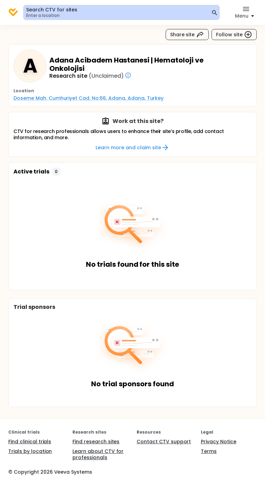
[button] (56, 172)
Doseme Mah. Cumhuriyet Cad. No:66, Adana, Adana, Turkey (88, 98)
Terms (209, 451)
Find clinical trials (29, 441)
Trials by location (30, 451)
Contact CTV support (164, 441)
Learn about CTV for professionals (98, 454)
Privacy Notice (218, 441)
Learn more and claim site (132, 147)
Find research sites (95, 441)
